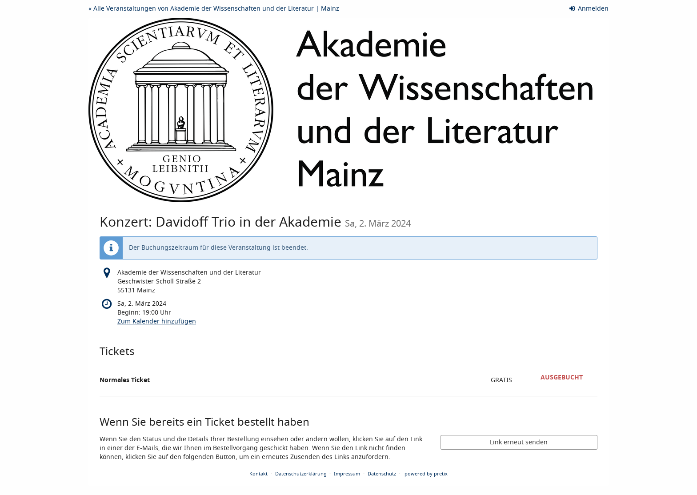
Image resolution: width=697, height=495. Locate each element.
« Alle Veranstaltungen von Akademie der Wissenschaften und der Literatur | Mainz (213, 8)
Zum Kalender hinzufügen (156, 321)
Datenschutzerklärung (301, 473)
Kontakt (258, 473)
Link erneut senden (519, 442)
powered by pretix (426, 473)
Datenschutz (382, 473)
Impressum (347, 473)
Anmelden (589, 8)
